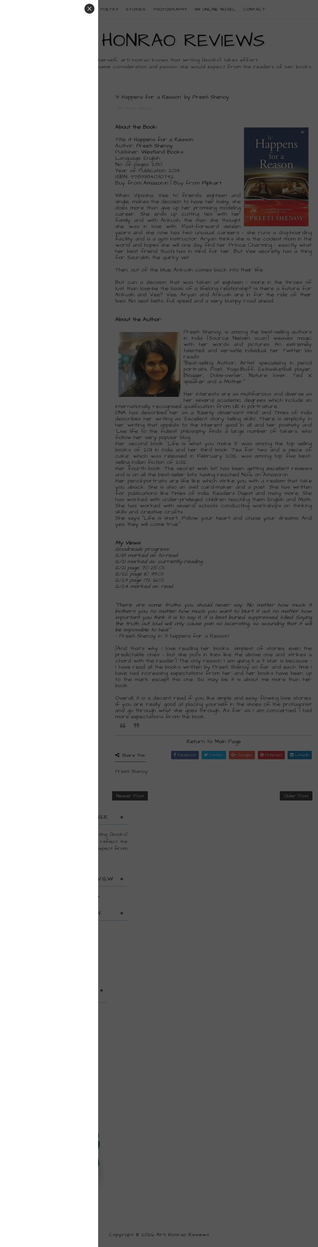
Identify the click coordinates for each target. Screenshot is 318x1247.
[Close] (89, 9)
